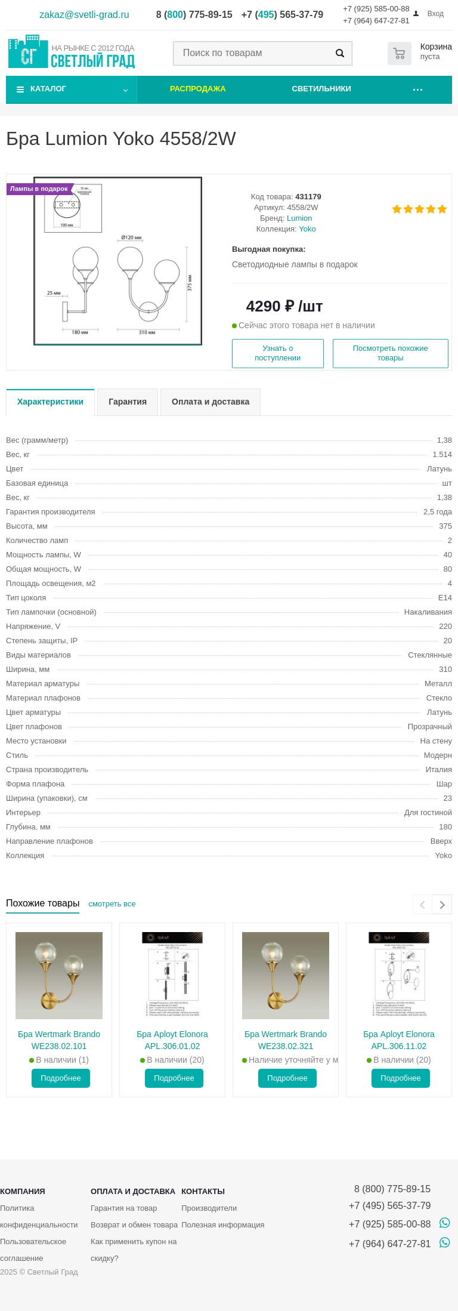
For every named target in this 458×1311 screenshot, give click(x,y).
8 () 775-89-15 (194, 15)
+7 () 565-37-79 (282, 15)
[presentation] (422, 904)
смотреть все (111, 903)
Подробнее (61, 1078)
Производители (209, 1208)
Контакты (203, 1191)
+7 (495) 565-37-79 (390, 1206)
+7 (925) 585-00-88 (376, 8)
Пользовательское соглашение (33, 1250)
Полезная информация (222, 1224)
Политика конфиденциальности (39, 1216)
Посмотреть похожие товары (390, 353)
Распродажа (198, 88)
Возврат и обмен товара (134, 1224)
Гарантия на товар (124, 1208)
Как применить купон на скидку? (134, 1250)
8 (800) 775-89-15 (390, 1189)
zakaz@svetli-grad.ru (84, 15)
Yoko (307, 228)
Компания (22, 1191)
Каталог (48, 88)
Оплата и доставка (133, 1191)
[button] (117, 345)
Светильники (321, 88)
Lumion (299, 218)
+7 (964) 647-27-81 (376, 20)
